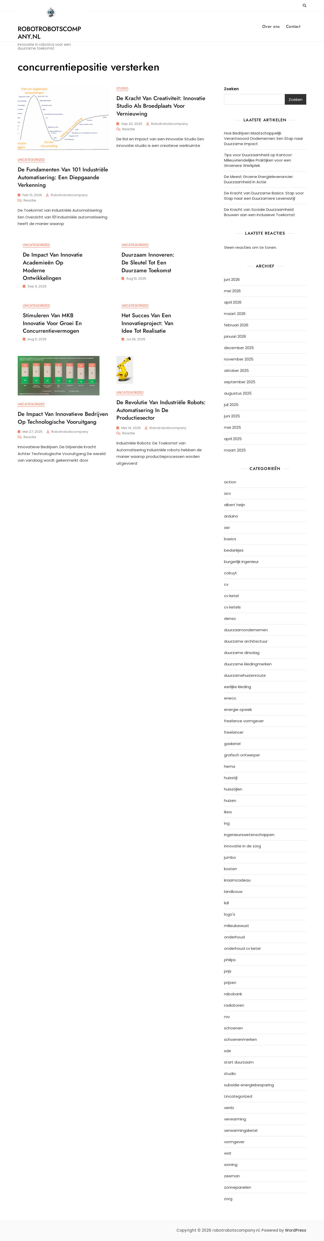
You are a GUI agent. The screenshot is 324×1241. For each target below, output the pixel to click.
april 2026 (232, 302)
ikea (228, 812)
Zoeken (231, 89)
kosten (230, 868)
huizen (230, 800)
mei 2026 (232, 291)
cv (226, 584)
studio (122, 88)
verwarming (235, 1119)
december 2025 (239, 347)
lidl (226, 903)
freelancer (234, 732)
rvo (227, 1016)
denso (230, 618)
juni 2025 (232, 416)
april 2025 (233, 438)
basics (230, 538)
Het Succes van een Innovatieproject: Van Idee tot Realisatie (147, 323)
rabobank (233, 994)
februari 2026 (236, 325)
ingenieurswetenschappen (249, 834)
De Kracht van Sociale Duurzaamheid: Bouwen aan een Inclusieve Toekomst (259, 212)
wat (227, 1153)
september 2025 (239, 382)
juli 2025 (231, 404)
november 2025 (238, 359)
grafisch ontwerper (242, 755)
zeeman (232, 1176)
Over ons (271, 26)
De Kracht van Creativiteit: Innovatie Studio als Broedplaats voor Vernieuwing (160, 106)
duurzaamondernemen (246, 630)
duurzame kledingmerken (248, 664)
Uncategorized (31, 159)
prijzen (230, 982)
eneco (230, 698)
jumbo (230, 857)
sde (227, 1050)
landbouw (233, 891)
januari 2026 (235, 336)
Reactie (30, 200)
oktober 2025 (236, 370)
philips (230, 959)
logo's (229, 914)
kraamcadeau (237, 880)
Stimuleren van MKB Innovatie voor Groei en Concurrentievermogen (52, 323)
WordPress (295, 1230)
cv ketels (232, 607)
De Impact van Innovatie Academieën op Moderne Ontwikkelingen (53, 266)
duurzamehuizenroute (245, 675)
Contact (293, 26)
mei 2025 (232, 427)
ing (227, 823)
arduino (231, 516)
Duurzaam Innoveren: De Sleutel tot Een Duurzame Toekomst (148, 263)
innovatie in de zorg (242, 846)
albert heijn (234, 504)
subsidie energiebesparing (249, 1085)
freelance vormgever (244, 721)
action (230, 482)
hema (229, 766)
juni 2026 (232, 279)
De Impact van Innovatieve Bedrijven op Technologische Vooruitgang (63, 418)
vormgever (234, 1141)
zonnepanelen (237, 1187)
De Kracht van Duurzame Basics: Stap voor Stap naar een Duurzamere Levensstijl (264, 195)
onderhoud (234, 937)
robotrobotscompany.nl (49, 32)
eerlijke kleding (237, 686)
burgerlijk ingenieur (241, 561)
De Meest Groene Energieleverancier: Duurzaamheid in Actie (258, 179)
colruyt (230, 573)
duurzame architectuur (246, 641)
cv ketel (231, 595)
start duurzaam (239, 1062)
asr (227, 527)
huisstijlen (233, 789)
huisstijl (230, 777)
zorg (228, 1198)
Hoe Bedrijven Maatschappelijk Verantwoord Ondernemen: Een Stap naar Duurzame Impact (263, 138)
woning (230, 1164)
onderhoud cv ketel (242, 948)
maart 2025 (235, 450)
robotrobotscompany (69, 195)
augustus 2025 (238, 393)
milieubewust (236, 925)
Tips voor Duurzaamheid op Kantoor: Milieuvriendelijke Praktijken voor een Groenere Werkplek (258, 160)
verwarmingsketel (240, 1130)
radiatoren (234, 1005)
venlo (229, 1107)
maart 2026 (235, 313)
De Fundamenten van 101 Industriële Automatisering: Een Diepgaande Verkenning (63, 177)
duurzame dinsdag (241, 652)
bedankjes (234, 550)
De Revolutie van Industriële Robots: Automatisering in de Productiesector (161, 410)
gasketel (232, 743)
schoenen (233, 1028)
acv (227, 493)
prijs (227, 971)
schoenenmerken (240, 1039)
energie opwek (238, 709)
